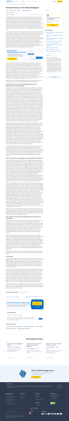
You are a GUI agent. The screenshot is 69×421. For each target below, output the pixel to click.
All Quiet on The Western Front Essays (23, 328)
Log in (54, 1)
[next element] (65, 351)
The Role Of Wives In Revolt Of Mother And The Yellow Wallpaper (33, 345)
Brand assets (37, 405)
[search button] (61, 9)
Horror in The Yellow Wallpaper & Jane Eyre (15, 344)
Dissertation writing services (10, 400)
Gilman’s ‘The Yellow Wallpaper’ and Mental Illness (54, 36)
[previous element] (3, 351)
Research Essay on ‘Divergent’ (52, 47)
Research (18, 10)
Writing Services (16, 1)
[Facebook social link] (31, 408)
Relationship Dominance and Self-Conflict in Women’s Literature (54, 39)
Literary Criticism (12, 10)
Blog (21, 396)
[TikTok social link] (35, 408)
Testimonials (37, 396)
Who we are (35, 1)
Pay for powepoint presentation (11, 403)
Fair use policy (21, 415)
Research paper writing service (11, 399)
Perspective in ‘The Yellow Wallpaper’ (13, 297)
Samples (22, 1)
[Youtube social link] (33, 408)
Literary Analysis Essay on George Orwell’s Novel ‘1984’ (54, 45)
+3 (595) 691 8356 (54, 398)
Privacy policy (8, 415)
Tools (40, 1)
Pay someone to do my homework (11, 396)
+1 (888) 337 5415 (54, 396)
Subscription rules (9, 416)
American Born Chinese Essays (28, 326)
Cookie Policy (13, 417)
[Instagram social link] (37, 408)
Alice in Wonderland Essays (11, 328)
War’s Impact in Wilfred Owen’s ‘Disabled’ (54, 41)
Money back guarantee (39, 399)
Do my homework (8, 402)
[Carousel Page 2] (34, 361)
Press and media (38, 403)
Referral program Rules (16, 416)
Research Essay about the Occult (52, 49)
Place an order (12, 58)
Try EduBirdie (37, 303)
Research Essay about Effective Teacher (54, 51)
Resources (29, 1)
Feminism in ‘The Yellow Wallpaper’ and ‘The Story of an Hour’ (33, 297)
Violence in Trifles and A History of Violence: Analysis (53, 344)
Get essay (53, 25)
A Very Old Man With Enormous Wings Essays (14, 326)
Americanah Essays (39, 326)
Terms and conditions (14, 415)
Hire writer (60, 1)
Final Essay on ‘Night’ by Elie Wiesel (52, 43)
